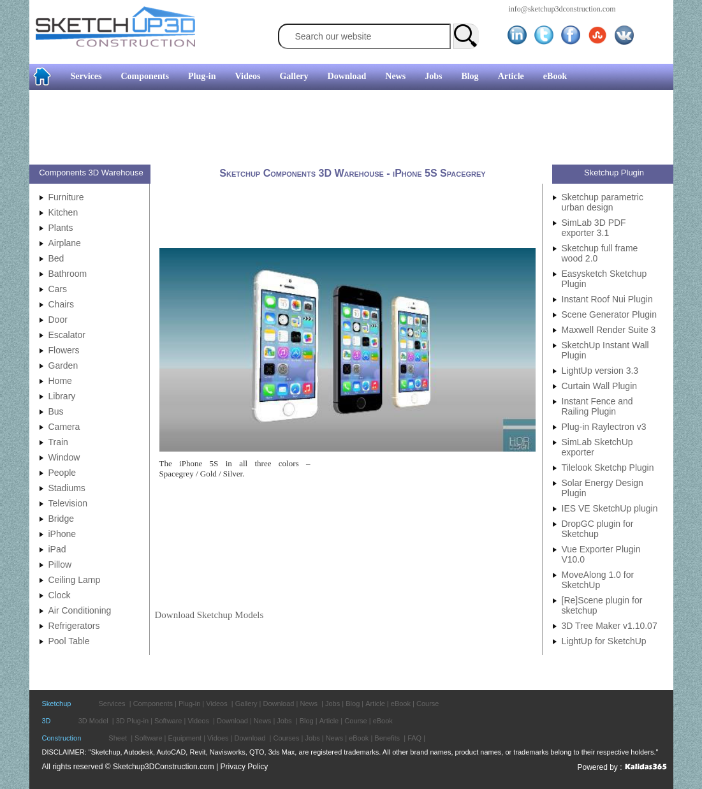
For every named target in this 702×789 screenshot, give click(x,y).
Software (168, 721)
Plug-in (202, 76)
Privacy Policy (244, 766)
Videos (248, 76)
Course (427, 703)
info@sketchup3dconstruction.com (562, 8)
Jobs (433, 76)
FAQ (414, 738)
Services (86, 76)
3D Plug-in (132, 721)
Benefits (387, 738)
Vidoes (217, 738)
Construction (62, 738)
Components (144, 76)
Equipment (185, 738)
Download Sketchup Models (209, 615)
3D (46, 721)
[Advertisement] (346, 129)
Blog (469, 76)
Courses (286, 738)
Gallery (293, 76)
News (395, 76)
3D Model (93, 721)
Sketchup (56, 703)
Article (511, 76)
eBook (555, 76)
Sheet (117, 738)
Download (347, 76)
